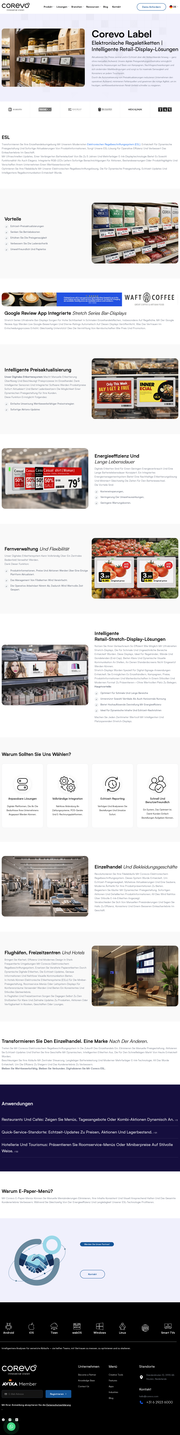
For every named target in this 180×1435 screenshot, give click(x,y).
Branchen (76, 6)
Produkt (48, 6)
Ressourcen (92, 6)
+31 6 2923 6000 (159, 1412)
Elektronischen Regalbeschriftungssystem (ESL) (113, 144)
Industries (113, 1401)
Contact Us (83, 1394)
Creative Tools (116, 1384)
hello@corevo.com (148, 1406)
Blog (105, 6)
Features (113, 1389)
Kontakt (116, 6)
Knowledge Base (86, 1388)
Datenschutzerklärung (58, 1410)
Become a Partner (87, 1382)
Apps (111, 1395)
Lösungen (62, 6)
